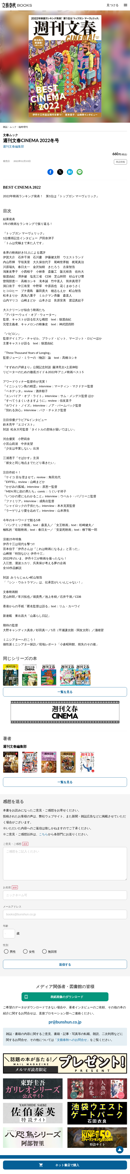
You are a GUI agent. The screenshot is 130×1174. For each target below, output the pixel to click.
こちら (43, 834)
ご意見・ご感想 (12, 843)
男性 (13, 951)
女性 (32, 951)
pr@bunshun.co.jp (65, 1021)
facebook (50, 172)
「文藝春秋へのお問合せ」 (72, 1039)
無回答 (52, 951)
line (80, 172)
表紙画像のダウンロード (66, 996)
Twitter (60, 172)
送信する (65, 964)
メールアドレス (12, 906)
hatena (70, 172)
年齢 (5, 925)
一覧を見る (65, 692)
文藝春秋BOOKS (16, 5)
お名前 (7, 887)
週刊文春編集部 (13, 146)
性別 (5, 945)
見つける (113, 5)
